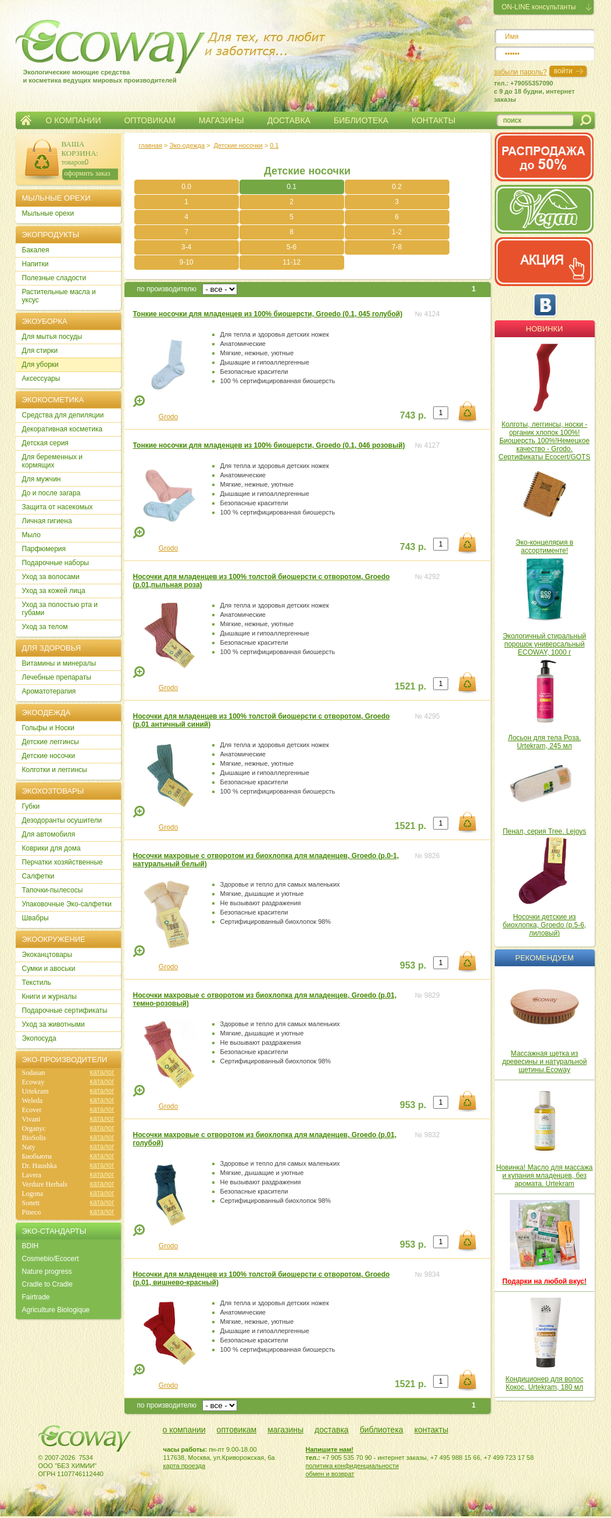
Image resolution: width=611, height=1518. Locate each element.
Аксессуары (41, 378)
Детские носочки (238, 145)
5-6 (291, 247)
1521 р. (410, 686)
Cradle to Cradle (47, 1284)
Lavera (31, 1175)
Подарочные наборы (55, 563)
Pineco (31, 1212)
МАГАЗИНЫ (221, 120)
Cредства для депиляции (63, 415)
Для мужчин (41, 479)
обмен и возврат (330, 1473)
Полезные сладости (54, 278)
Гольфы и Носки (48, 728)
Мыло (31, 535)
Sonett (31, 1203)
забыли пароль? (520, 72)
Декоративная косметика (62, 429)
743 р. (413, 415)
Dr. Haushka (39, 1166)
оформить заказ (87, 173)
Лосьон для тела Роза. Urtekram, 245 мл (544, 742)
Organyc (34, 1128)
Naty (28, 1147)
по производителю (167, 289)
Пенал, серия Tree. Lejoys (545, 831)
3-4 (186, 247)
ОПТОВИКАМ (149, 120)
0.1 (274, 145)
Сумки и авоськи (49, 969)
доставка (332, 1429)
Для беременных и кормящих (52, 461)
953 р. (413, 965)
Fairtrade (36, 1297)
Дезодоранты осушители (62, 820)
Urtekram (35, 1091)
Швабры (35, 918)
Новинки (544, 328)
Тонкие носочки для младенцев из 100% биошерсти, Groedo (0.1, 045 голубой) (268, 314)
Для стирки (40, 351)
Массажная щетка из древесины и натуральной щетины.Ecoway (544, 1061)
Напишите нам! (330, 1449)
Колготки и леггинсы (54, 770)
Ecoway (33, 1082)
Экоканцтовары (47, 955)
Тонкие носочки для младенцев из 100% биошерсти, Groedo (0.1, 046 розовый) (269, 445)
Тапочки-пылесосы (52, 890)
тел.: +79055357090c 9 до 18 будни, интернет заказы (534, 91)
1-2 (397, 232)
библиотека (381, 1429)
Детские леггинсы (50, 742)
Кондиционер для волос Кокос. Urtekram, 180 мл (545, 1383)
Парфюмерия (44, 549)
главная (150, 145)
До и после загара (51, 493)
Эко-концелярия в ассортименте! (544, 546)
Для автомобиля (49, 834)
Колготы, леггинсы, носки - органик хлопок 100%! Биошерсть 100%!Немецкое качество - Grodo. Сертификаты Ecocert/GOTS (545, 440)
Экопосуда (39, 1038)
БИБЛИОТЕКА (361, 120)
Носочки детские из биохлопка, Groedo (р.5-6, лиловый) (544, 925)
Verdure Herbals (44, 1184)
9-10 (186, 262)
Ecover (32, 1110)
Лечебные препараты (56, 677)
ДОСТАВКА (288, 120)
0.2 (397, 187)
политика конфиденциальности (352, 1465)
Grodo (168, 417)
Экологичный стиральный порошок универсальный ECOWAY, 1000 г (545, 644)
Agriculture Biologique (56, 1310)
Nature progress (47, 1271)
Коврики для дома (51, 848)
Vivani (31, 1119)
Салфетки (38, 876)
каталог (102, 1072)
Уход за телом (45, 627)
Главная (26, 120)
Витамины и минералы (59, 663)
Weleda (32, 1100)
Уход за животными (53, 1024)
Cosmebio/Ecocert (50, 1259)
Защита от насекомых (57, 507)
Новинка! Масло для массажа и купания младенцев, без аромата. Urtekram (544, 1175)
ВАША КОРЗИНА (79, 149)
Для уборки (40, 364)
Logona (33, 1194)
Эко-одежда (187, 145)
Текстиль (36, 982)
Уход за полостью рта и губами (60, 609)
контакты (432, 1429)
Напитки (35, 264)
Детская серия (45, 443)
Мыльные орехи (48, 213)
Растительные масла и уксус (59, 296)
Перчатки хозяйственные (62, 862)
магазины (285, 1429)
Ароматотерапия (49, 691)
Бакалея (35, 250)
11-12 (292, 262)
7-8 (397, 247)
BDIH (30, 1246)
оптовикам (237, 1429)
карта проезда (184, 1465)
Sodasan (33, 1073)
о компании (184, 1429)
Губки (31, 806)
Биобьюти (37, 1156)
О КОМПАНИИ (73, 120)
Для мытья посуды (52, 337)
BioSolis (34, 1138)
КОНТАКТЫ (434, 120)
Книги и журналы (49, 996)
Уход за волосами (51, 577)
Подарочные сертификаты (65, 1010)
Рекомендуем (544, 957)
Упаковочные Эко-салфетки (67, 904)
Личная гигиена (47, 521)
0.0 (186, 187)
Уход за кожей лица (53, 591)
